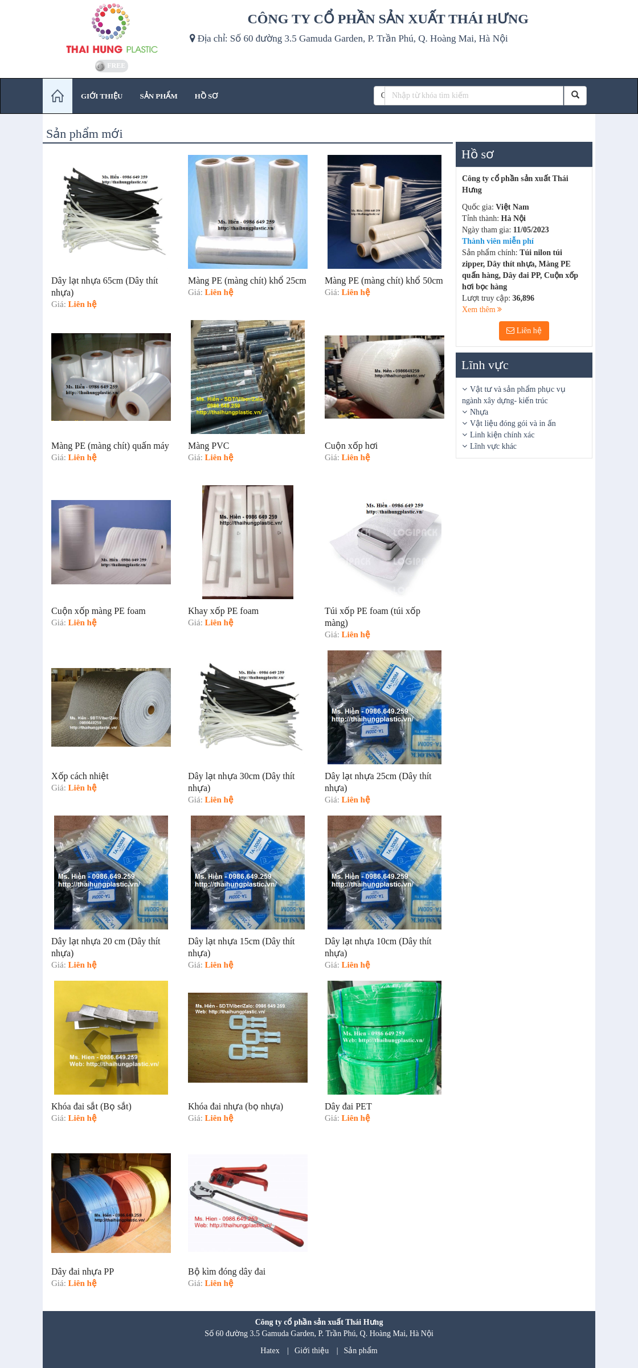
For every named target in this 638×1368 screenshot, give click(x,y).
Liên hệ (524, 330)
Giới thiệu (312, 1350)
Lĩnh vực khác (493, 446)
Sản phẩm (361, 1350)
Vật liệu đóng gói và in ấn (513, 423)
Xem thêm (482, 309)
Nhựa (479, 412)
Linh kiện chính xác (502, 435)
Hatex (269, 1350)
